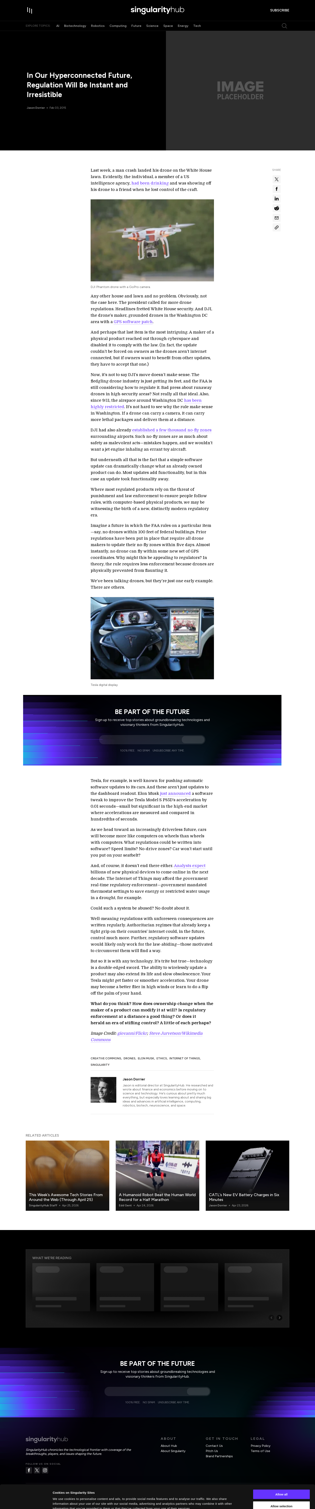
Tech (197, 26)
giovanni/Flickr (132, 1033)
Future (136, 26)
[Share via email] (277, 218)
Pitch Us (212, 1451)
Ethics (161, 1058)
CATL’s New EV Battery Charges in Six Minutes (244, 1197)
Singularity (100, 1065)
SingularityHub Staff (43, 1205)
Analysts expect (190, 865)
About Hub (169, 1446)
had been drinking (150, 183)
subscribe (279, 10)
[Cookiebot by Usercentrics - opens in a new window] (26, 1501)
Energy (183, 26)
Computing (118, 26)
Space (168, 26)
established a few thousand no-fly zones (172, 430)
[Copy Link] (277, 227)
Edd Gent (125, 1205)
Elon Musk (146, 1058)
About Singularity (173, 1451)
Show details (210, 1501)
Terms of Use (260, 1451)
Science (152, 26)
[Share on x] (277, 179)
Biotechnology (75, 26)
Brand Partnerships (219, 1456)
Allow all (281, 1474)
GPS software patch (133, 321)
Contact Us (214, 1446)
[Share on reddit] (277, 208)
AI (57, 26)
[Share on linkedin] (277, 199)
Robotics (98, 26)
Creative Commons (106, 1058)
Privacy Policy (260, 1446)
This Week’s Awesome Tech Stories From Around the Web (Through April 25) (66, 1197)
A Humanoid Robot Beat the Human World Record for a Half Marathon (157, 1197)
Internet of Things (184, 1058)
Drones (129, 1058)
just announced (175, 793)
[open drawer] (30, 10)
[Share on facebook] (277, 189)
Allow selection (281, 1485)
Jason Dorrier (36, 108)
